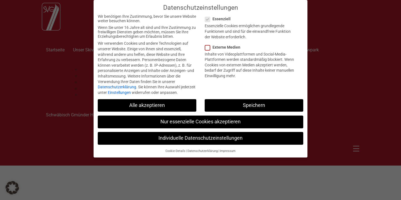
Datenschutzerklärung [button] (202, 148)
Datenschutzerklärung (117, 84)
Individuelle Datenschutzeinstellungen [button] (200, 135)
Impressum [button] (228, 148)
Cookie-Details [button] (175, 148)
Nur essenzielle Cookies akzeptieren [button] (200, 118)
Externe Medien (224, 44)
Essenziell (219, 16)
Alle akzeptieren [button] (147, 102)
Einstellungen (119, 89)
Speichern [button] (254, 102)
